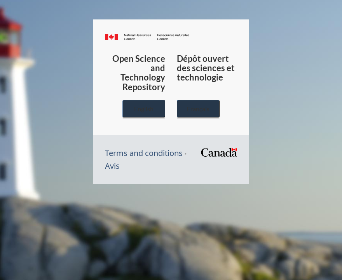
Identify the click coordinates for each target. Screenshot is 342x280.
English (144, 108)
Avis (112, 166)
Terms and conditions (144, 153)
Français (198, 108)
